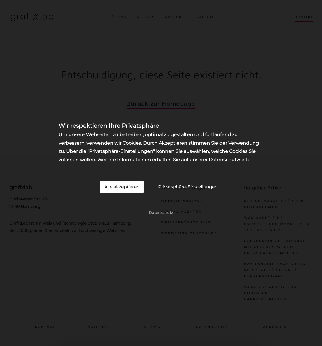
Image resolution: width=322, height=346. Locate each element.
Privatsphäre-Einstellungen (187, 187)
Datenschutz (161, 212)
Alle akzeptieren (121, 187)
